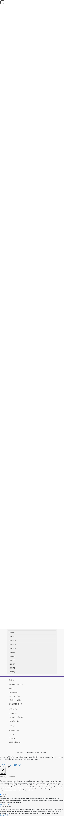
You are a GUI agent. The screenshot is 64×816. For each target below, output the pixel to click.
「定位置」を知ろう (15, 721)
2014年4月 (12, 672)
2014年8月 (12, 656)
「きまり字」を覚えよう (16, 717)
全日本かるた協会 (14, 730)
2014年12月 (12, 640)
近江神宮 (11, 734)
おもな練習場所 (13, 692)
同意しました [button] (17, 765)
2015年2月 (12, 632)
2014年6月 (12, 664)
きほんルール (13, 713)
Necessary (4, 795)
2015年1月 (12, 636)
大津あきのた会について (16, 684)
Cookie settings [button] (6, 765)
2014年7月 (12, 660)
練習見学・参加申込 (15, 700)
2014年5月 (12, 668)
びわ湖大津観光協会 (15, 742)
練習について (13, 688)
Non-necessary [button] (4, 804)
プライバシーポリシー (15, 696)
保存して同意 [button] (4, 815)
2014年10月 (12, 648)
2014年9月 (12, 652)
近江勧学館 (12, 738)
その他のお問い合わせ (15, 704)
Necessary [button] (3, 793)
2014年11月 (12, 644)
